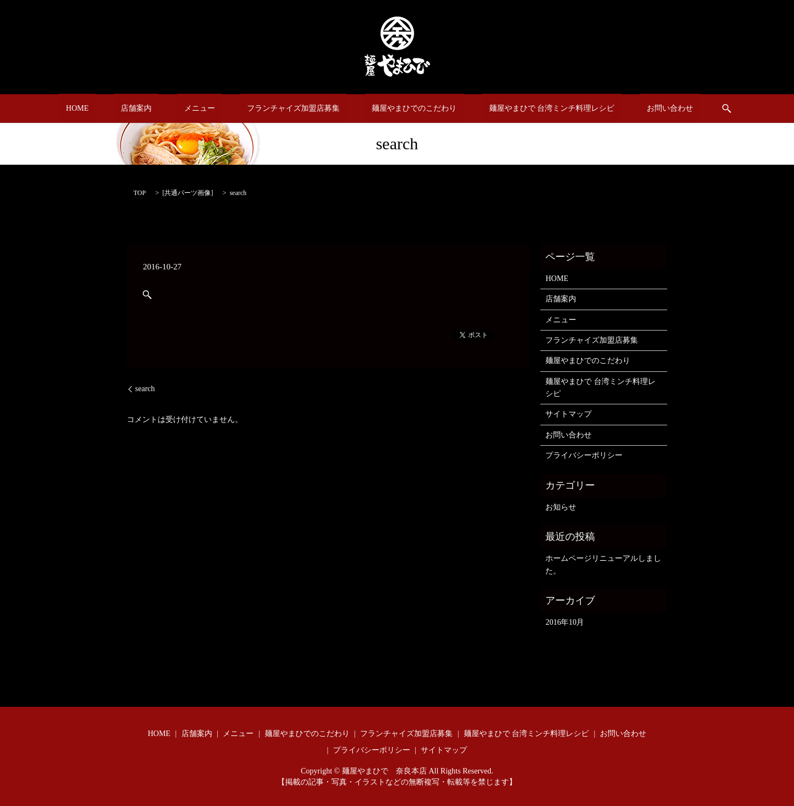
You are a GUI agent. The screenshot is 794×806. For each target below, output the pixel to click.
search (678, 108)
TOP (139, 193)
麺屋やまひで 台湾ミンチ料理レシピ (524, 109)
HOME (118, 109)
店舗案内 (163, 109)
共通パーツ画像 (187, 193)
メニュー (212, 109)
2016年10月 (564, 622)
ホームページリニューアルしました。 (603, 564)
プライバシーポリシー (584, 455)
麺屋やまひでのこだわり (400, 109)
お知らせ (560, 507)
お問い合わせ (628, 109)
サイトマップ (568, 414)
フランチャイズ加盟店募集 (293, 109)
